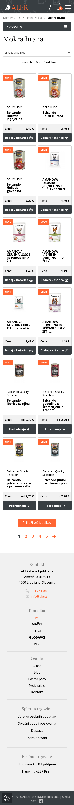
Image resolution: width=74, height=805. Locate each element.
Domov (8, 18)
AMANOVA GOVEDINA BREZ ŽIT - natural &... (18, 320)
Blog (37, 665)
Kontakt (37, 684)
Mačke (37, 617)
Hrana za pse (34, 18)
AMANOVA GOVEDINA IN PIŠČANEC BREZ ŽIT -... (53, 321)
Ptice (37, 623)
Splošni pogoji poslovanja (37, 716)
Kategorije (37, 26)
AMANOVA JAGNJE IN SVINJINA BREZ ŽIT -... (52, 251)
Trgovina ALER (37, 757)
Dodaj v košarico (19, 135)
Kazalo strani (37, 730)
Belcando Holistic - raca (54, 114)
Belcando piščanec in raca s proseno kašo (18, 477)
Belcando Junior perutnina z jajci (53, 475)
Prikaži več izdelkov (37, 515)
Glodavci (37, 630)
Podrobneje (19, 423)
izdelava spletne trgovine (29, 799)
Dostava (37, 723)
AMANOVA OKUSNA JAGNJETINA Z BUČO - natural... (54, 181)
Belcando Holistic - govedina (19, 183)
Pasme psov (37, 671)
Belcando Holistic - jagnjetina (19, 114)
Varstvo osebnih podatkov (37, 709)
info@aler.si (37, 589)
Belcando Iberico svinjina (18, 397)
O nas (37, 658)
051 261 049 (37, 583)
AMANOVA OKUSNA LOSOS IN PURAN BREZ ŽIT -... (17, 251)
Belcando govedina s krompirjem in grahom (52, 400)
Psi (19, 18)
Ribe (37, 636)
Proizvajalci (37, 678)
